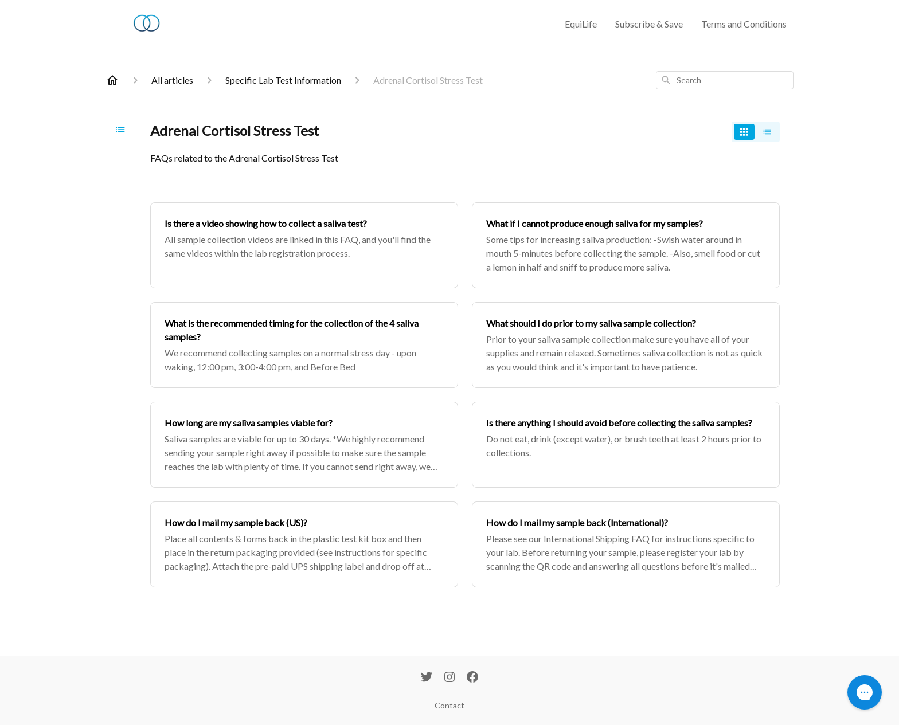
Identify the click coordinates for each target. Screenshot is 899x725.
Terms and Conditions (744, 23)
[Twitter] (426, 678)
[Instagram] (449, 678)
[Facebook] (472, 678)
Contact (449, 705)
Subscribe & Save (649, 23)
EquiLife (581, 23)
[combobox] (725, 80)
